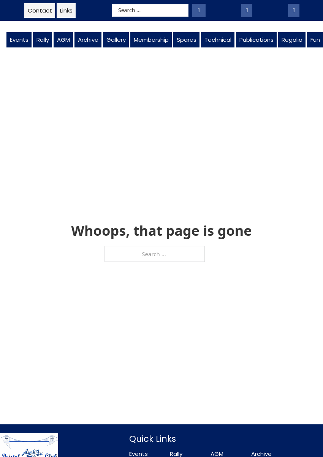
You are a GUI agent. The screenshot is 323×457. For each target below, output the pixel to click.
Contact (40, 10)
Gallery (116, 40)
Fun (315, 40)
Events (19, 40)
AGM (63, 40)
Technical (217, 40)
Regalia (292, 40)
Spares (186, 40)
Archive (88, 40)
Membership (151, 40)
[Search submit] (199, 10)
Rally (42, 40)
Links (66, 10)
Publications (256, 40)
